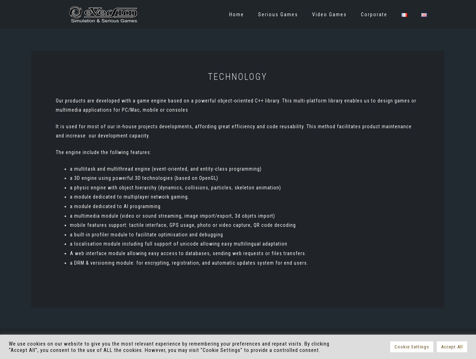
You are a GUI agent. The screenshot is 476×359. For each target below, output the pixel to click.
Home (236, 14)
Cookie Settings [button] (411, 346)
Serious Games (278, 14)
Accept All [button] (452, 346)
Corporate (374, 14)
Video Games (329, 14)
